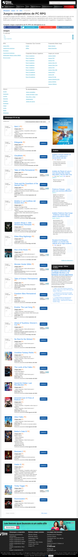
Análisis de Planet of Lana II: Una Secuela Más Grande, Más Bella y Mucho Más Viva (62, 172)
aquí (46, 555)
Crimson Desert (51, 536)
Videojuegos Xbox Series (35, 542)
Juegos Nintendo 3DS (53, 79)
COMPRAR (43, 127)
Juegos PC (31, 546)
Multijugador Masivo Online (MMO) (12, 55)
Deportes (5, 98)
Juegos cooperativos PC (16, 550)
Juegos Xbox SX (52, 63)
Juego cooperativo (8, 38)
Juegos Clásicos (52, 84)
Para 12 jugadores (30, 72)
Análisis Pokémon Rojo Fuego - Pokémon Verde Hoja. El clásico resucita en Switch (62, 214)
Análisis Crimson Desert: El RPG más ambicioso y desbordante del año (61, 156)
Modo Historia (51, 46)
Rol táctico (6, 50)
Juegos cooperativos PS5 (16, 538)
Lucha (4, 108)
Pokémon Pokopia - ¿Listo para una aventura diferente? (62, 190)
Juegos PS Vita (52, 77)
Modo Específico (52, 48)
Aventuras (5, 94)
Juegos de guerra (30, 101)
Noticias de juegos (58, 6)
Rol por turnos (6, 57)
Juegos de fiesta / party (32, 94)
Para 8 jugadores (30, 70)
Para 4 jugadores (30, 60)
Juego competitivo (30, 92)
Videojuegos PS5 (33, 538)
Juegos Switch (52, 55)
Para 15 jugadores (30, 74)
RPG (5, 37)
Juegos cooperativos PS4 (16, 539)
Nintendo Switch (33, 536)
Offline (27, 48)
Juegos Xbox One (52, 65)
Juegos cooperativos (10, 6)
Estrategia (5, 103)
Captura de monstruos (8, 48)
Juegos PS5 (51, 58)
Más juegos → (45, 513)
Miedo (4, 110)
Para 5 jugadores (30, 63)
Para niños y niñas (30, 96)
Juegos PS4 (51, 60)
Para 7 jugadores (30, 67)
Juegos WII (51, 74)
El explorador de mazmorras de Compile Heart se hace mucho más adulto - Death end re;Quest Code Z (63, 294)
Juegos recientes (20, 6)
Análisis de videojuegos (66, 260)
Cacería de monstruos (8, 53)
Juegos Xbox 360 (52, 70)
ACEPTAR (51, 555)
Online (27, 46)
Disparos (5, 101)
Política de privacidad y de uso (51, 550)
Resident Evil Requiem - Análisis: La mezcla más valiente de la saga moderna (61, 241)
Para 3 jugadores (30, 58)
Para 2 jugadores (30, 55)
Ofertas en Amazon (68, 6)
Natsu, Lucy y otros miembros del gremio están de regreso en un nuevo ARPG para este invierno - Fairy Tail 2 (63, 290)
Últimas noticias (32, 534)
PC (4, 35)
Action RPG (6, 46)
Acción (5, 91)
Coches (5, 96)
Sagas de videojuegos (36, 6)
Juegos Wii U (51, 72)
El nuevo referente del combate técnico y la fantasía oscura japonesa (62, 273)
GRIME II (49, 541)
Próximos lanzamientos (48, 6)
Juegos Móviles (52, 81)
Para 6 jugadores (30, 65)
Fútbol (4, 105)
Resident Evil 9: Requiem (54, 534)
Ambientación (29, 99)
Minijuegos (6, 113)
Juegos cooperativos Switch (17, 541)
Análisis (27, 6)
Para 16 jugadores (30, 77)
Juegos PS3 (51, 67)
